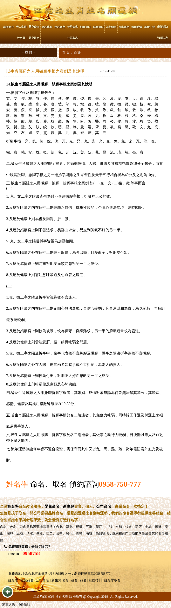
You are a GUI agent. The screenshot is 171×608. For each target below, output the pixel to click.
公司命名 (103, 506)
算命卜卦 (149, 26)
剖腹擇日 (85, 26)
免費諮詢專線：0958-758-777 (29, 546)
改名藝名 (46, 26)
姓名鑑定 (59, 26)
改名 (13, 527)
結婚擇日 (98, 26)
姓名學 (17, 484)
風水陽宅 (123, 26)
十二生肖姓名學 (21, 32)
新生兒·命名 (60, 580)
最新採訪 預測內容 (162, 32)
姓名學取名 (112, 580)
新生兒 (68, 506)
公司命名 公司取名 (72, 32)
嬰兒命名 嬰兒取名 (34, 32)
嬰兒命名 (52, 506)
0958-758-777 (120, 484)
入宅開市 (111, 26)
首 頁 (66, 52)
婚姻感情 (136, 26)
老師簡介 (8, 26)
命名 (3, 527)
